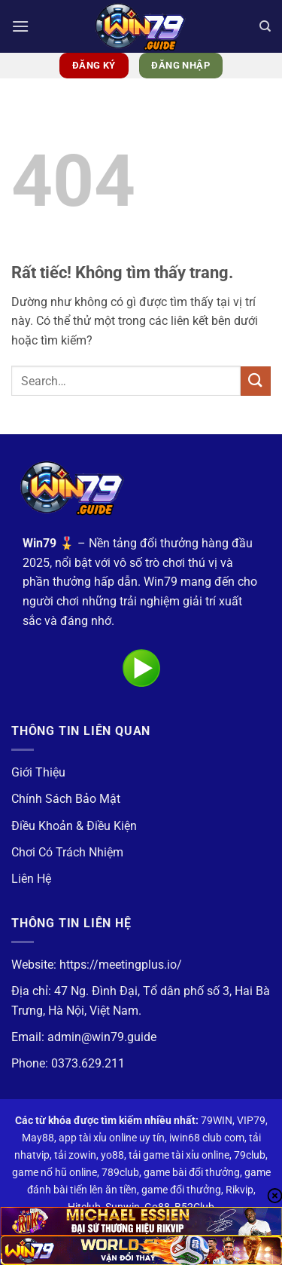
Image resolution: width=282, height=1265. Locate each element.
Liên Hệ (31, 878)
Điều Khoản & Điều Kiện (74, 826)
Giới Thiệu (38, 772)
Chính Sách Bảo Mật (65, 799)
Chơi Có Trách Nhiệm (67, 852)
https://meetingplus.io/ (120, 964)
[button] (20, 26)
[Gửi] (256, 381)
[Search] (265, 26)
